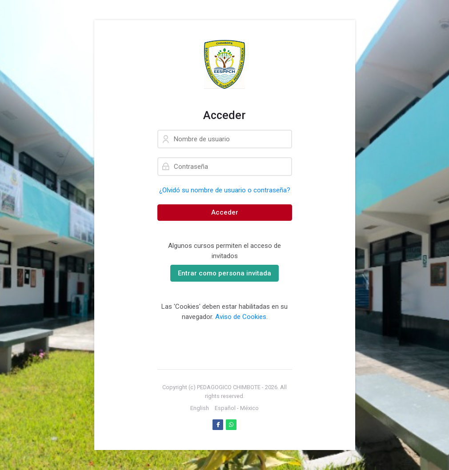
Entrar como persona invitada (224, 273)
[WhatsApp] (231, 424)
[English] (199, 408)
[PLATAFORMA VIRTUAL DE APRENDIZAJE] (224, 64)
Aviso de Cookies (240, 317)
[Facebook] (217, 424)
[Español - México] (237, 408)
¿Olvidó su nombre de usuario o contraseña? (224, 190)
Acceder (224, 212)
